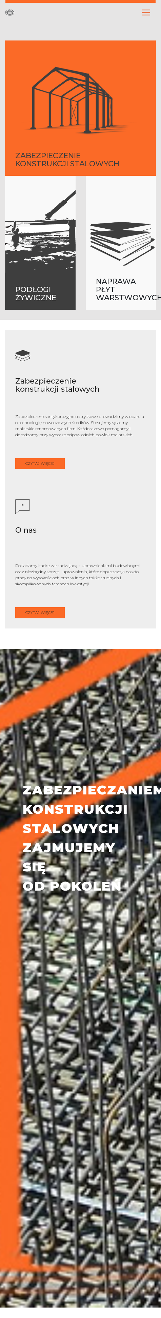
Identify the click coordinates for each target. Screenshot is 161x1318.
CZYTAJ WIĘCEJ (40, 463)
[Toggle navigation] (146, 12)
